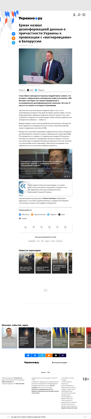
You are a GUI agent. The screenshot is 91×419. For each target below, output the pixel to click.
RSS (48, 372)
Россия (53, 241)
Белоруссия (59, 241)
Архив (43, 372)
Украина (47, 241)
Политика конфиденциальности (42, 389)
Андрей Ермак (32, 241)
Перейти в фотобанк (35, 85)
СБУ (38, 241)
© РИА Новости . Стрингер (24, 85)
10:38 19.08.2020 (23, 45)
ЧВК (42, 241)
